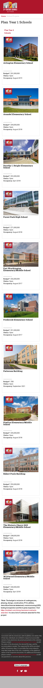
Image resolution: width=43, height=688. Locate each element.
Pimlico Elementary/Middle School (17, 424)
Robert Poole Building (14, 474)
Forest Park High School (15, 217)
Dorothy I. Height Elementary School (18, 167)
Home (3, 16)
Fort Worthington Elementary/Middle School (17, 269)
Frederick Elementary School (18, 320)
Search (28, 9)
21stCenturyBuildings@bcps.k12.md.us (24, 642)
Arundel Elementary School (17, 114)
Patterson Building (12, 371)
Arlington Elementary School (18, 63)
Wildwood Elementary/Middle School (18, 578)
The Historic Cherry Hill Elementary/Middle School (17, 526)
